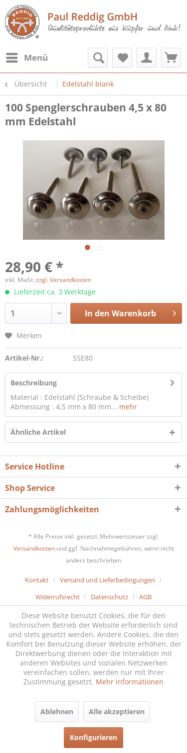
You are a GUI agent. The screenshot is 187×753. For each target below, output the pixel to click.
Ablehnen (56, 711)
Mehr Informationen (130, 681)
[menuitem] (26, 58)
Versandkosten (34, 548)
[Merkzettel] (122, 58)
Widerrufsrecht (57, 596)
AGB (145, 596)
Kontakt (37, 579)
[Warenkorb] (171, 58)
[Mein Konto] (147, 58)
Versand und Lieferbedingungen (107, 579)
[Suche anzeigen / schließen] (98, 58)
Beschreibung (33, 382)
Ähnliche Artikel (38, 432)
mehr (127, 406)
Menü (27, 56)
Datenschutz (109, 596)
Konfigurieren (93, 737)
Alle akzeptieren (117, 711)
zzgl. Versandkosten (63, 280)
